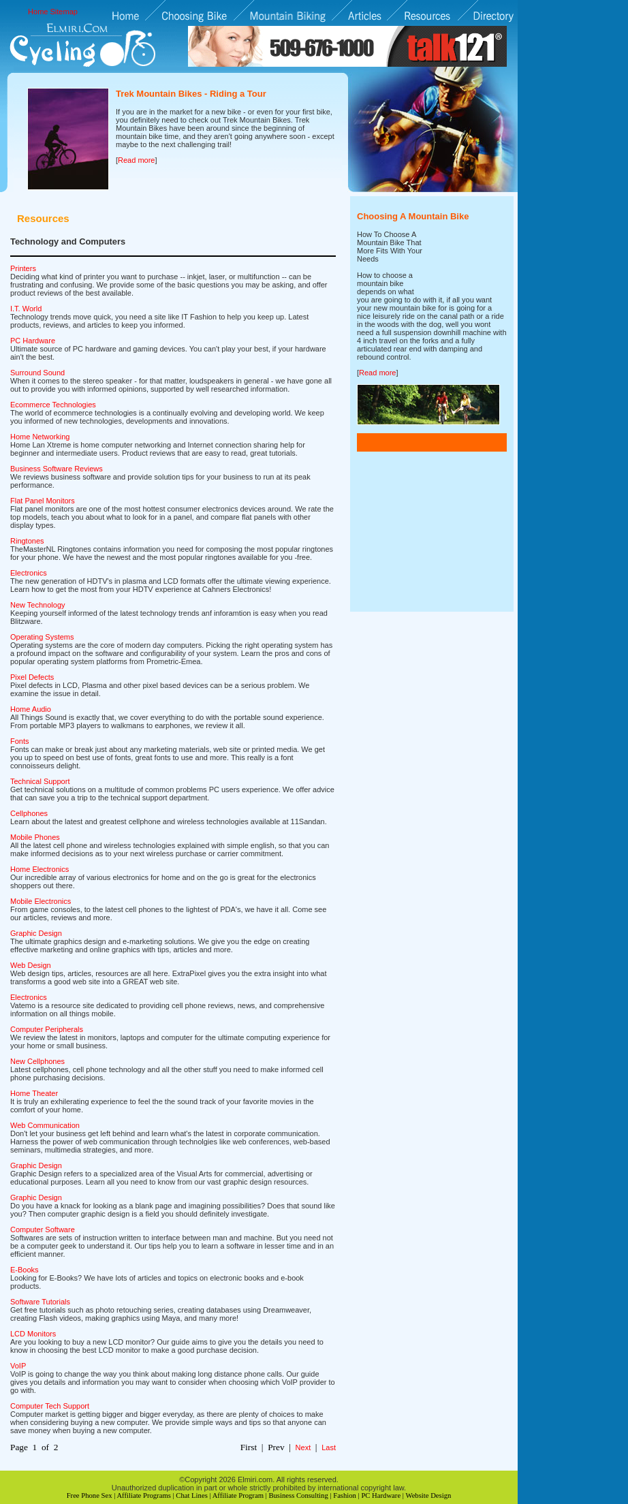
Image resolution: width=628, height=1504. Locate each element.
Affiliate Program (238, 1495)
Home (38, 11)
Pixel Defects (32, 677)
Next (303, 1447)
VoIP (18, 1366)
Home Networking (39, 437)
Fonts (19, 741)
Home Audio (30, 709)
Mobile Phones (35, 837)
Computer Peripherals (46, 1029)
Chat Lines (191, 1495)
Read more (136, 160)
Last (328, 1447)
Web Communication (45, 1125)
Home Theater (34, 1093)
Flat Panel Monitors (42, 501)
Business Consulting (298, 1495)
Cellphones (29, 813)
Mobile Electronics (40, 901)
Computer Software (42, 1229)
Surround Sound (37, 373)
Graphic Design (36, 933)
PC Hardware (32, 340)
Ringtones (27, 541)
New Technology (37, 605)
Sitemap (64, 11)
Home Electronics (39, 869)
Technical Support (39, 781)
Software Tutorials (40, 1302)
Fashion (344, 1495)
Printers (23, 268)
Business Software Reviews (56, 469)
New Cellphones (37, 1061)
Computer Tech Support (49, 1406)
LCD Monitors (33, 1334)
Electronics (28, 573)
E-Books (24, 1270)
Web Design (30, 965)
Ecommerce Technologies (53, 405)
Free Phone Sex (89, 1495)
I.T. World (26, 308)
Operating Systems (42, 637)
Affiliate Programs (143, 1495)
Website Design (428, 1495)
